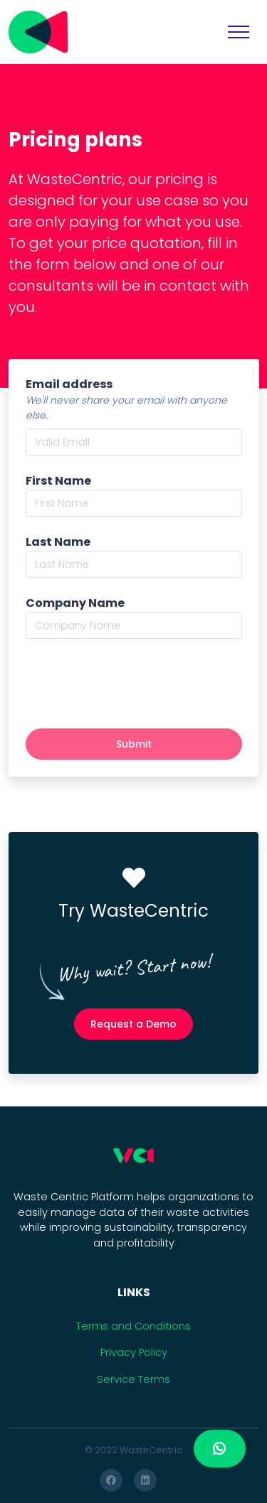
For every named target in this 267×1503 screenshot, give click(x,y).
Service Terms (133, 1379)
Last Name (58, 542)
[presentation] (134, 683)
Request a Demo (133, 1024)
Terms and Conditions (133, 1326)
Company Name (75, 603)
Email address (69, 384)
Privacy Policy (133, 1352)
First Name (58, 481)
